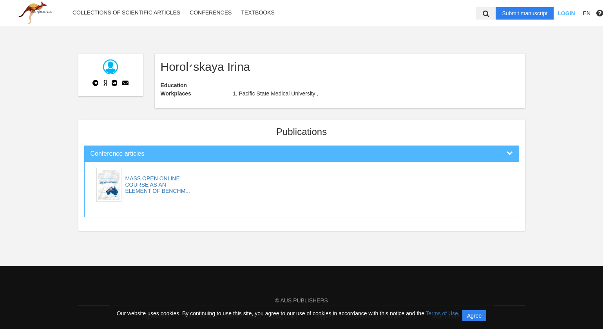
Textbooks (258, 12)
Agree (474, 316)
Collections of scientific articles (126, 12)
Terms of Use (442, 313)
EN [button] (586, 13)
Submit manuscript (524, 13)
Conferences (211, 12)
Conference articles (118, 153)
